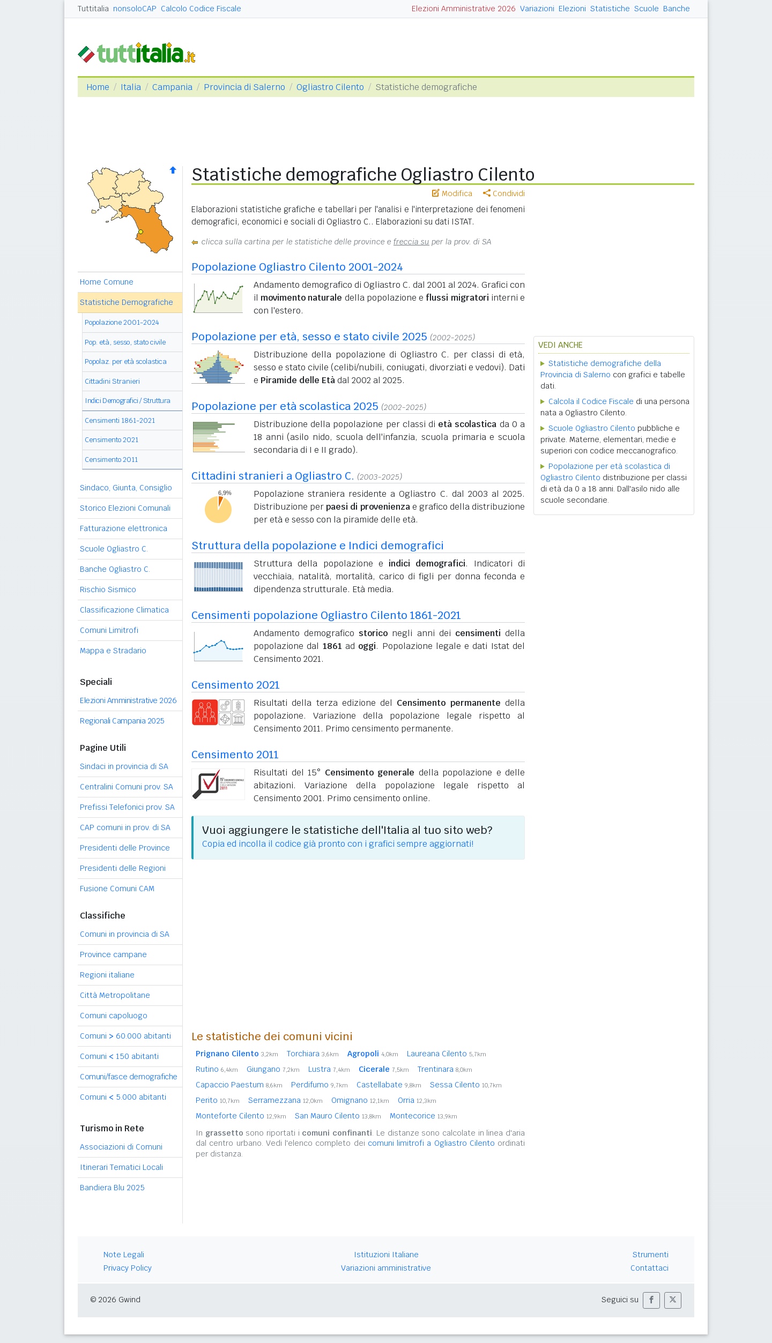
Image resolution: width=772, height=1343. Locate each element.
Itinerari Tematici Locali (121, 1167)
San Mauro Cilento (338, 1116)
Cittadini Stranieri (112, 381)
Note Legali (123, 1254)
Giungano (273, 1069)
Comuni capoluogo (113, 1015)
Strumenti (651, 1254)
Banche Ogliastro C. (115, 569)
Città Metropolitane (115, 995)
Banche (676, 8)
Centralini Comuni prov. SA (126, 787)
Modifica (452, 193)
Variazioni (537, 8)
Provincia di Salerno (244, 87)
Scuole (646, 8)
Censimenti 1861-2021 (120, 420)
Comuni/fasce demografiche (128, 1076)
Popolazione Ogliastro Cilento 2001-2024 (297, 267)
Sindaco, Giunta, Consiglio (126, 488)
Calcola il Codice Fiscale (591, 401)
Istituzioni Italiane (386, 1254)
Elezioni (572, 8)
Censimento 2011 (111, 459)
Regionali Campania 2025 (122, 721)
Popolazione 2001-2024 (122, 322)
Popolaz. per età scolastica (126, 361)
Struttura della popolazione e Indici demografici (317, 546)
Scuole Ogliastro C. (114, 549)
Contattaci (649, 1268)
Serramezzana (285, 1100)
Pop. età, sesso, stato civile (125, 342)
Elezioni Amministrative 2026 (464, 8)
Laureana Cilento (446, 1053)
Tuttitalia (93, 8)
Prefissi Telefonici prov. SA (127, 807)
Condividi (504, 193)
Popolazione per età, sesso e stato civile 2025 (309, 337)
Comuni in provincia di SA (124, 934)
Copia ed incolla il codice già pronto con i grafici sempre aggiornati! (337, 843)
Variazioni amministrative (386, 1268)
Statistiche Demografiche (126, 302)
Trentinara (445, 1069)
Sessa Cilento (466, 1085)
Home (97, 87)
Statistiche (610, 8)
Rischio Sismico (108, 589)
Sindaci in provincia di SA (124, 766)
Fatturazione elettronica (123, 528)
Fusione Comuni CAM (117, 888)
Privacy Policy (127, 1268)
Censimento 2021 (111, 439)
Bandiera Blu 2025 (112, 1187)
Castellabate (389, 1085)
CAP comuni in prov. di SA (125, 827)
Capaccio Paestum (239, 1085)
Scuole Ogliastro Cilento (591, 428)
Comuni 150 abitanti (119, 1056)
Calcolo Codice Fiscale (201, 8)
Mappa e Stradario (113, 650)
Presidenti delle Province (125, 848)
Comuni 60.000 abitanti (125, 1036)
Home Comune (106, 282)
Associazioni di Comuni (121, 1147)
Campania (172, 87)
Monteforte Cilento (241, 1116)
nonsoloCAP (135, 8)
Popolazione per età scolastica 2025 (284, 406)
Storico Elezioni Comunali (125, 508)
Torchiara (313, 1053)
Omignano (360, 1100)
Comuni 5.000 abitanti (123, 1097)
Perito (218, 1100)
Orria (417, 1100)
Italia (131, 87)
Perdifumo (319, 1085)
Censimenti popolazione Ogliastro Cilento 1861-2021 (326, 615)
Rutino (217, 1069)
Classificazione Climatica (124, 610)
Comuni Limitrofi (109, 630)
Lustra (329, 1069)
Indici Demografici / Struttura (127, 400)
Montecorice (423, 1116)
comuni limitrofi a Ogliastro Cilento (431, 1143)
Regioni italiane (107, 975)
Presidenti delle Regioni (123, 868)
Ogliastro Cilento (330, 87)
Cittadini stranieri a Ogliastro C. (272, 476)
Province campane (113, 954)
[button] (651, 1300)
